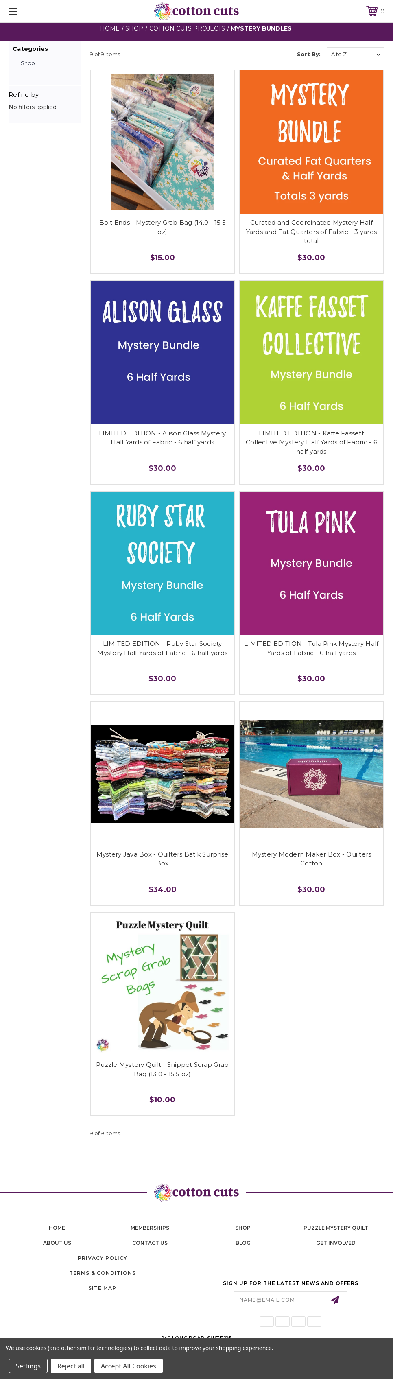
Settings (28, 1366)
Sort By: (309, 54)
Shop (28, 63)
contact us (150, 1243)
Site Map (102, 1288)
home (57, 1228)
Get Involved (336, 1243)
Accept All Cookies (128, 1366)
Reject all (71, 1366)
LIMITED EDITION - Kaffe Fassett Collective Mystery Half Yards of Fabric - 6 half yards (311, 442)
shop (243, 1228)
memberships (150, 1228)
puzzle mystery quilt (335, 1228)
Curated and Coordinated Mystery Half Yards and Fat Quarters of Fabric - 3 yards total (311, 232)
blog (243, 1243)
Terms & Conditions (102, 1273)
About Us (57, 1243)
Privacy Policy (102, 1258)
